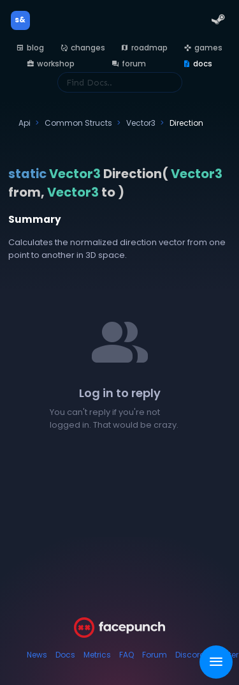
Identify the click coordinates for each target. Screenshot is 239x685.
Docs (65, 654)
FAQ (126, 654)
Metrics (97, 654)
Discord (190, 654)
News (37, 654)
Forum (154, 654)
